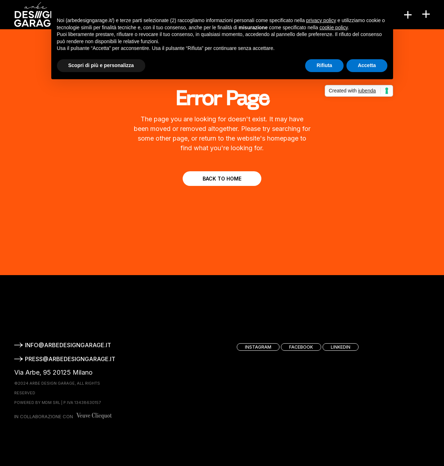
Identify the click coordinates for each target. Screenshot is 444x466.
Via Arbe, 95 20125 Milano (53, 372)
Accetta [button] (367, 65)
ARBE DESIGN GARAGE (52, 383)
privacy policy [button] (321, 20)
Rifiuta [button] (324, 65)
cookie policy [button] (333, 27)
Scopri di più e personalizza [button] (101, 65)
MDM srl (51, 402)
